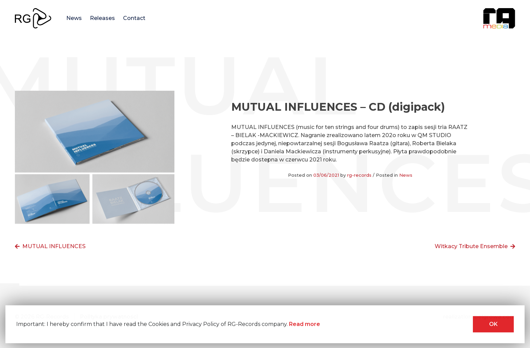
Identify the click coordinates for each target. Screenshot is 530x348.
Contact (134, 18)
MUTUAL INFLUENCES (54, 246)
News (74, 18)
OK (493, 325)
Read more (304, 325)
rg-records (359, 175)
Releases (102, 18)
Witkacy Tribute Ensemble (471, 246)
